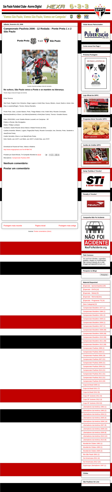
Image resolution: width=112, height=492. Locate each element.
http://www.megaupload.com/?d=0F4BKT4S (18, 149)
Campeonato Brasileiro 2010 (93, 337)
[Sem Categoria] (88, 304)
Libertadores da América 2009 (93, 432)
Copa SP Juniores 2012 (91, 399)
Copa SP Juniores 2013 (91, 403)
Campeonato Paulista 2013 (92, 381)
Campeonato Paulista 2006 (21, 158)
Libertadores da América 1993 (93, 410)
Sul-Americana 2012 (90, 462)
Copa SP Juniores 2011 (91, 396)
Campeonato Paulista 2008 (92, 363)
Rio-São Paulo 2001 (90, 454)
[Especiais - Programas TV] (92, 300)
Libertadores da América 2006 (93, 421)
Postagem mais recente (13, 226)
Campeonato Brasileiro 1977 (93, 308)
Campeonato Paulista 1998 (92, 348)
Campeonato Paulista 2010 (92, 370)
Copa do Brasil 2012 (90, 392)
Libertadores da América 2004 (93, 414)
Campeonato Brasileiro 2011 (93, 341)
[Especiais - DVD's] (89, 289)
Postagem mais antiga (67, 226)
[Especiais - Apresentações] (92, 286)
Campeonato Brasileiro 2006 (93, 322)
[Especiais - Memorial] (91, 297)
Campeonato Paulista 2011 (92, 374)
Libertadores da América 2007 (93, 425)
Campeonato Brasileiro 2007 (93, 326)
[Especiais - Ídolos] (89, 293)
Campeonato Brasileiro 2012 (93, 344)
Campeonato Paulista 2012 (92, 377)
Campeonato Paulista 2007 (92, 359)
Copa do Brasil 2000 (90, 385)
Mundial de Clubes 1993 (91, 447)
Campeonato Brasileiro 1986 (93, 311)
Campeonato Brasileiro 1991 (93, 315)
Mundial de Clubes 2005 (91, 451)
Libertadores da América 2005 (93, 418)
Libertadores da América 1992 (93, 407)
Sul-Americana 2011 (90, 458)
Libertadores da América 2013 (93, 440)
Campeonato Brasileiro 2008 (93, 330)
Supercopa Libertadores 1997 (93, 465)
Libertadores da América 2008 (93, 429)
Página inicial (40, 226)
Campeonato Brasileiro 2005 (93, 319)
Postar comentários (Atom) (42, 231)
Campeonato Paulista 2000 (92, 352)
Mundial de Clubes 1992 (91, 443)
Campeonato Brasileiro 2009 (93, 333)
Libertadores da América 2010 (93, 436)
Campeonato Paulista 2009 (92, 366)
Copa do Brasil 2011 (90, 388)
